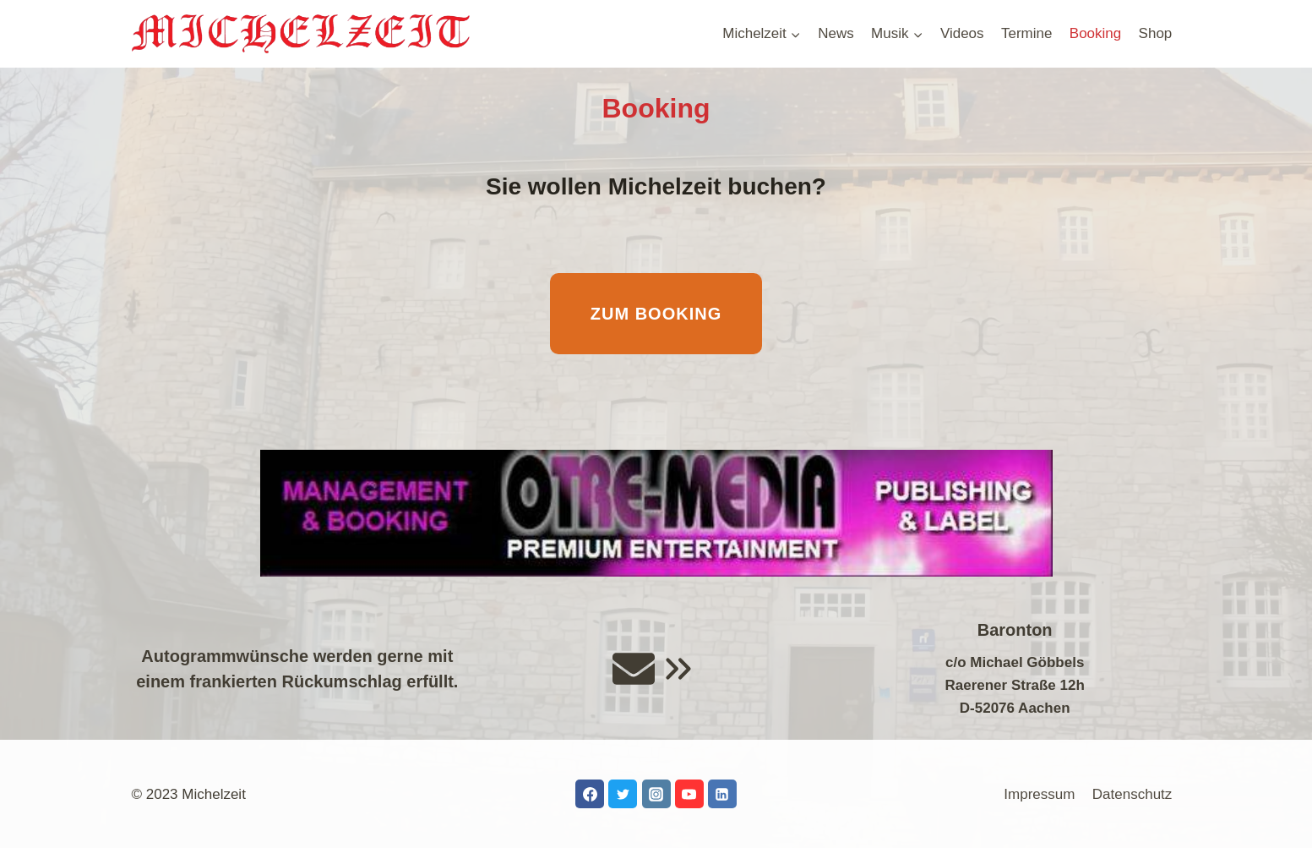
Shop (1156, 33)
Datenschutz (1132, 794)
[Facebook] (589, 794)
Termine (1026, 33)
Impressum (1039, 794)
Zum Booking (656, 313)
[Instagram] (656, 794)
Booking (1095, 33)
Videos (962, 33)
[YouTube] (689, 794)
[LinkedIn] (722, 794)
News (836, 33)
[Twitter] (622, 794)
